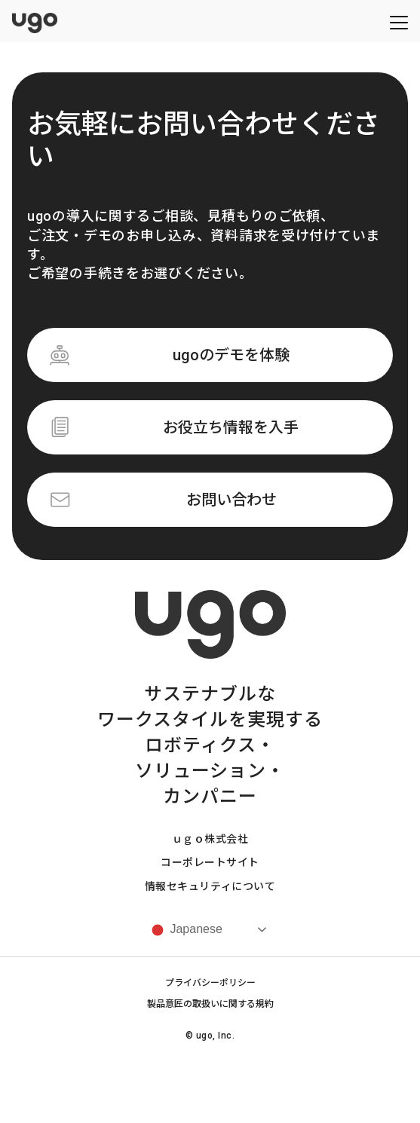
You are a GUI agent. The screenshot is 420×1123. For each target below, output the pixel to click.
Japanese (185, 930)
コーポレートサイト (210, 862)
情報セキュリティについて (210, 886)
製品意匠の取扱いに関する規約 (210, 1004)
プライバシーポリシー (210, 983)
